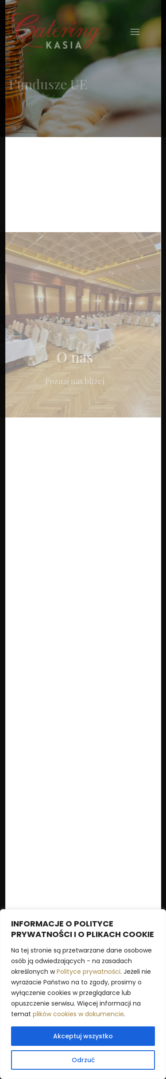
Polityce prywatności (88, 971)
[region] (83, 994)
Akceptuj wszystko (83, 1036)
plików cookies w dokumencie (78, 1014)
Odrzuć (83, 1060)
